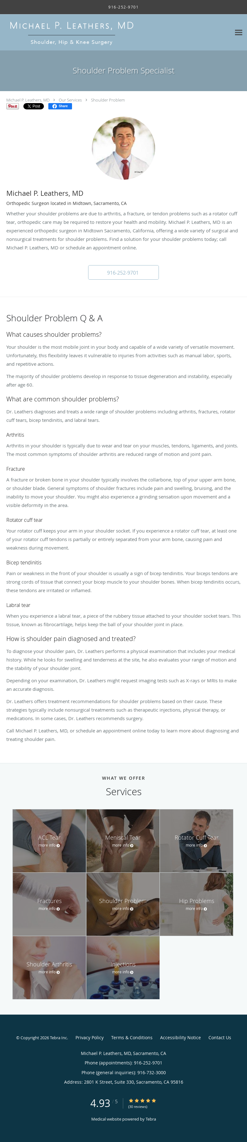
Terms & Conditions (132, 1037)
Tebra (151, 1119)
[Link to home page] (98, 32)
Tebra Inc (58, 1037)
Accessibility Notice (180, 1037)
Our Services (70, 100)
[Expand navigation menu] (239, 32)
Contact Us (219, 1037)
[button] (123, 272)
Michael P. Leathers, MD (28, 100)
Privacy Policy (89, 1037)
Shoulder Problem (108, 100)
